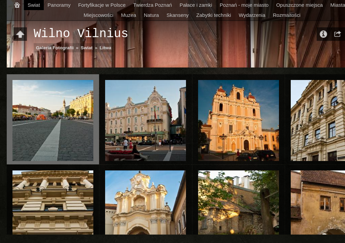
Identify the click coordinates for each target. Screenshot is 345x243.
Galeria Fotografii (55, 47)
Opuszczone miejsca (299, 5)
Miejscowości (98, 15)
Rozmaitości (287, 15)
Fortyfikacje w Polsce (102, 5)
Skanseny (177, 15)
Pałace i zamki (196, 5)
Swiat (34, 5)
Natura (151, 15)
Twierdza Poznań (152, 5)
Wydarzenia (252, 15)
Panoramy (59, 5)
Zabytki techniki (213, 15)
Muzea (128, 15)
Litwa (106, 47)
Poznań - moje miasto (244, 5)
